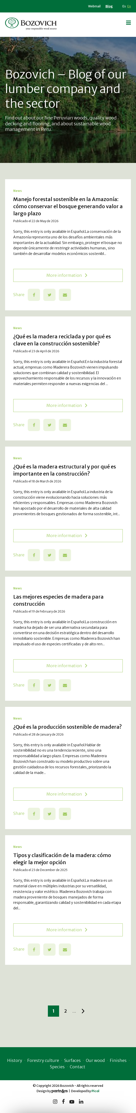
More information (66, 275)
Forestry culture (43, 1060)
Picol (95, 1091)
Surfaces (72, 1060)
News (17, 191)
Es (124, 6)
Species (57, 1066)
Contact (77, 1066)
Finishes (118, 1060)
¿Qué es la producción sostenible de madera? (67, 727)
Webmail (94, 6)
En (129, 6)
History (14, 1060)
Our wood (95, 1060)
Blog (109, 6)
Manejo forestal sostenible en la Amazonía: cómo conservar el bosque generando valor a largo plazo (68, 206)
